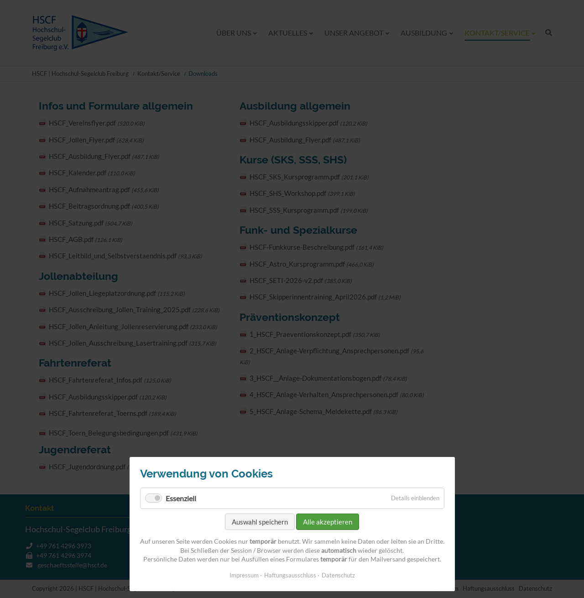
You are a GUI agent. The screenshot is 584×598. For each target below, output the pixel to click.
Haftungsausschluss (290, 575)
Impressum (244, 575)
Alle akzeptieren (327, 522)
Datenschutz (338, 575)
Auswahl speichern (260, 522)
